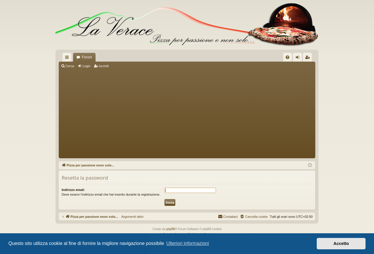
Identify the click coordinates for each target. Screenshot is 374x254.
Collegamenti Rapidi (68, 58)
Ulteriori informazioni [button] (187, 243)
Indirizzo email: (73, 190)
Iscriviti (104, 66)
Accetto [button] (341, 243)
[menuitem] (287, 57)
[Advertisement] (187, 114)
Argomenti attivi (130, 216)
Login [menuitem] (299, 58)
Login (86, 66)
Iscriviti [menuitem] (309, 58)
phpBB (170, 229)
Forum (87, 57)
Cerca (69, 66)
